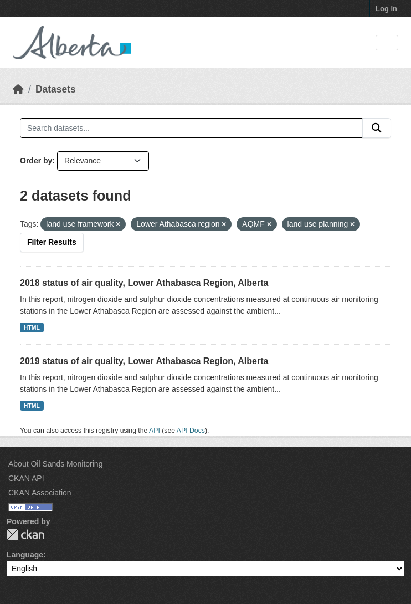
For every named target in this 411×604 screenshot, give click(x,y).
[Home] (18, 89)
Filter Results (51, 242)
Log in (386, 8)
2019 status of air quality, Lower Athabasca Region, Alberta (144, 361)
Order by (36, 160)
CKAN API (26, 478)
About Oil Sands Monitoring (55, 463)
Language (25, 554)
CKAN (25, 534)
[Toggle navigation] (387, 43)
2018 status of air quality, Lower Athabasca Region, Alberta (144, 283)
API (154, 430)
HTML (32, 327)
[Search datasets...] (191, 128)
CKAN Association (39, 492)
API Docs (191, 430)
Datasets (55, 89)
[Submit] (376, 128)
